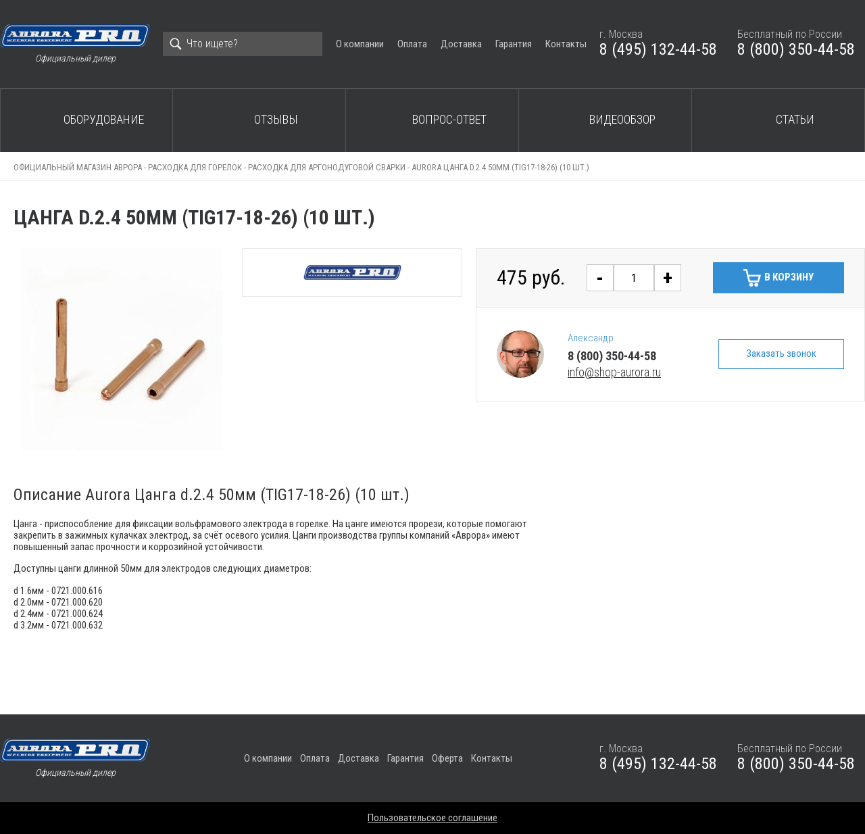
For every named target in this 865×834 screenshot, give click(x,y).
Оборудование (104, 119)
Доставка (461, 44)
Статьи (795, 119)
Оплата (412, 44)
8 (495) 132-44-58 (658, 49)
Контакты (566, 44)
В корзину (789, 277)
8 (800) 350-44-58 (796, 49)
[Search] (242, 44)
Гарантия (513, 44)
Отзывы (276, 119)
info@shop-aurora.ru (614, 372)
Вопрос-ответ (449, 119)
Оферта (447, 758)
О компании (360, 44)
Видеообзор (622, 119)
